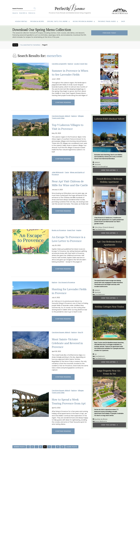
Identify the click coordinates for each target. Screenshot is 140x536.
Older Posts (71, 447)
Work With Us (23, 13)
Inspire (78, 230)
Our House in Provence (66, 282)
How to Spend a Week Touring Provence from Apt (69, 401)
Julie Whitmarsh (58, 172)
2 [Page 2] (32, 447)
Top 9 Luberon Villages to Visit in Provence (67, 127)
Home (15, 45)
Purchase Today (109, 33)
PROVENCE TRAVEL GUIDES (107, 21)
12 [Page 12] (62, 447)
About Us (15, 13)
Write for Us (31, 13)
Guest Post (71, 230)
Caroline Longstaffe (59, 64)
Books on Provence (59, 230)
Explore (70, 64)
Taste (67, 172)
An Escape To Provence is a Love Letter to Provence (68, 239)
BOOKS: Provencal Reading (83, 21)
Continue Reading (63, 102)
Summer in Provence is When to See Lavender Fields (70, 72)
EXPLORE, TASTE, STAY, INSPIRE (57, 21)
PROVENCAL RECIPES (37, 21)
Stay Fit (80, 332)
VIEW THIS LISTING (109, 170)
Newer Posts (19, 447)
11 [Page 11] (57, 447)
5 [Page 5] (40, 447)
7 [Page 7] (49, 447)
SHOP (123, 21)
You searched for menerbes (30, 45)
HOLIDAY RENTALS (21, 21)
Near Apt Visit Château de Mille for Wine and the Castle (70, 183)
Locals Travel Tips (80, 64)
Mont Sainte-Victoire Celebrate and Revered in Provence (67, 343)
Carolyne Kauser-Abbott (61, 116)
